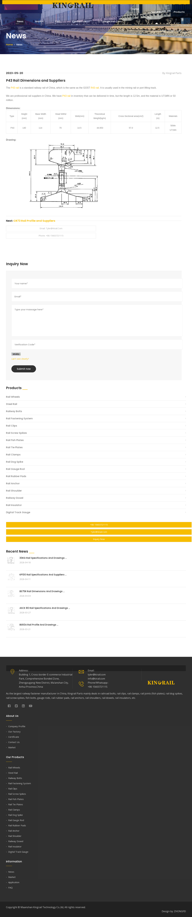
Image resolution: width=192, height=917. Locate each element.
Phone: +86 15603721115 (51, 235)
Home (134, 9)
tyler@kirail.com (96, 22)
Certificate (13, 736)
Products (172, 12)
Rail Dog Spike (14, 461)
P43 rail (15, 87)
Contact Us (69, 22)
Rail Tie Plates (14, 447)
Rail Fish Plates (15, 440)
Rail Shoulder (14, 490)
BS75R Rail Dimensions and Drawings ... (42, 591)
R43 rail (95, 87)
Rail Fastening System (19, 418)
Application (13, 882)
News (18, 22)
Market (34, 22)
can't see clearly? (20, 358)
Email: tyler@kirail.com (51, 228)
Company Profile (16, 726)
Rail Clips (11, 425)
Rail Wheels (13, 396)
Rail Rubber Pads (16, 476)
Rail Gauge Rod (15, 469)
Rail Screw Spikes (16, 433)
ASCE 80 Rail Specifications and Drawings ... (45, 607)
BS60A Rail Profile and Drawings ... (39, 624)
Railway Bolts (14, 411)
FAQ (50, 22)
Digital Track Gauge (18, 512)
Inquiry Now (99, 539)
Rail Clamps (13, 454)
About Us (152, 9)
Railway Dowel (14, 497)
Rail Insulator (14, 505)
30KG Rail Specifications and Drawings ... (43, 557)
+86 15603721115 (99, 524)
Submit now (24, 368)
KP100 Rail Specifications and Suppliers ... (43, 574)
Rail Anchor (13, 483)
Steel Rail (11, 404)
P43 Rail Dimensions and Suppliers (37, 80)
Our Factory (14, 731)
